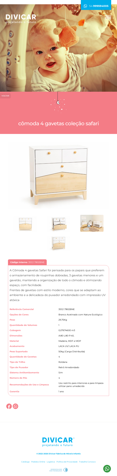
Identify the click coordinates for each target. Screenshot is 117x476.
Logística (51, 462)
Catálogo (25, 462)
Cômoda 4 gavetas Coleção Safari (58, 123)
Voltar (5, 96)
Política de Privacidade (67, 462)
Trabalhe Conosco (87, 462)
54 (96, 5)
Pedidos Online (38, 462)
